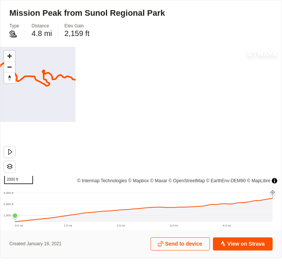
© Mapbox (138, 180)
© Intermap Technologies (102, 180)
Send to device (180, 244)
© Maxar (158, 180)
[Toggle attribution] (274, 180)
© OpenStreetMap (187, 180)
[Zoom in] (9, 56)
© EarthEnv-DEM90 (226, 180)
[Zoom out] (9, 67)
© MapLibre (258, 180)
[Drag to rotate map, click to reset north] (9, 77)
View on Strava (242, 244)
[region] (141, 117)
